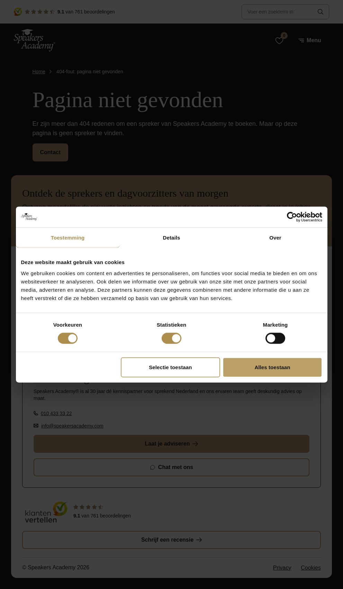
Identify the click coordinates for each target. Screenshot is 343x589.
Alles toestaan (272, 367)
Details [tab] (171, 238)
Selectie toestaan (170, 367)
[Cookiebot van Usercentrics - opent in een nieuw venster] (292, 217)
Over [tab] (275, 238)
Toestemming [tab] (68, 238)
